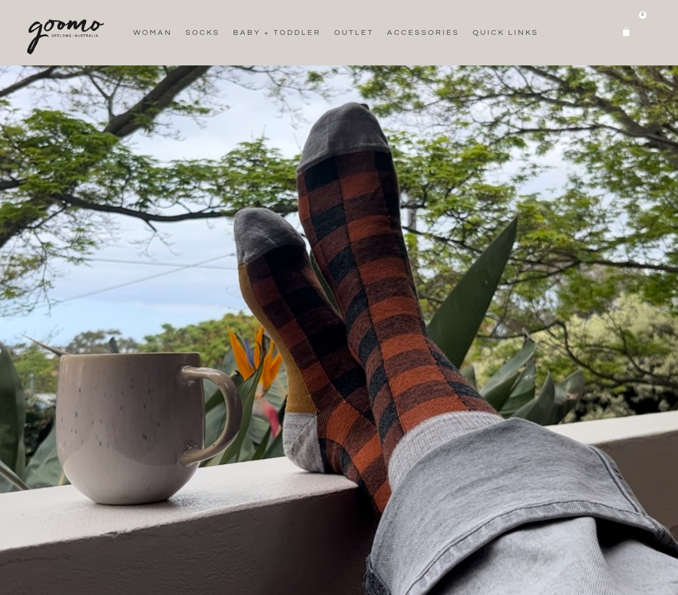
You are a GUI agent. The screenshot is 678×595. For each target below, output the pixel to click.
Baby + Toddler (277, 32)
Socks (203, 32)
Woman (152, 32)
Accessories (423, 32)
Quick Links (506, 32)
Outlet (354, 32)
